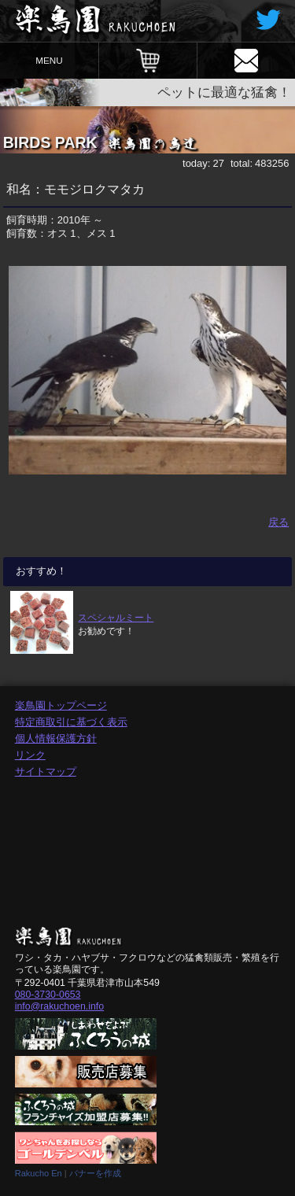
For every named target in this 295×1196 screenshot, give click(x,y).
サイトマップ (45, 771)
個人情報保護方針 (56, 738)
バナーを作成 (95, 1173)
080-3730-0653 (48, 994)
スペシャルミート (115, 617)
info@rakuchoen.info (59, 1006)
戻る (278, 522)
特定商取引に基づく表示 (71, 722)
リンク (30, 755)
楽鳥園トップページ (61, 705)
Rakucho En (38, 1173)
